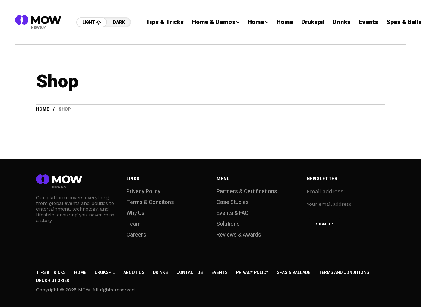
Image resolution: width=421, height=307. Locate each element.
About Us (133, 272)
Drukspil (105, 272)
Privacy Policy (143, 191)
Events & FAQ (232, 213)
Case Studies (233, 202)
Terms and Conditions (344, 272)
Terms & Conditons (150, 202)
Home (42, 109)
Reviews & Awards (239, 235)
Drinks (160, 272)
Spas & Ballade (293, 272)
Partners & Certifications (247, 191)
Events (219, 272)
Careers (136, 235)
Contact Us (189, 272)
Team (133, 224)
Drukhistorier (52, 280)
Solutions (228, 224)
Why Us (135, 213)
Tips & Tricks (51, 272)
